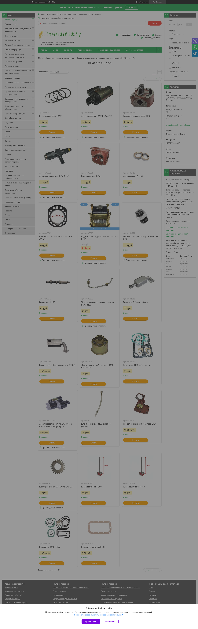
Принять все (90, 621)
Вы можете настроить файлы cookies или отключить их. (98, 615)
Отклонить (111, 621)
